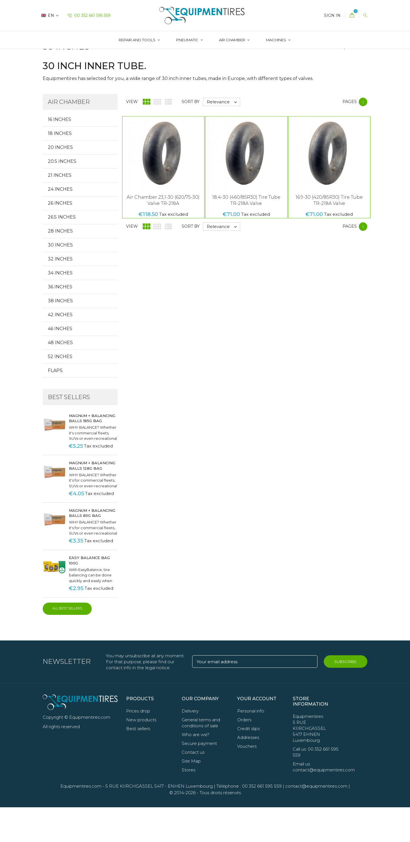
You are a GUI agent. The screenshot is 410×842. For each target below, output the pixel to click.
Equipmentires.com (80, 820)
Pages (350, 136)
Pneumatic (187, 40)
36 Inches (60, 321)
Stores (188, 804)
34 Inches (60, 307)
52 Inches (60, 391)
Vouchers (247, 781)
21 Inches (59, 209)
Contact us (193, 787)
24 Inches (60, 223)
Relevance (223, 136)
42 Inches (60, 349)
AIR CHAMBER (232, 40)
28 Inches (60, 265)
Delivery (190, 745)
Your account (256, 733)
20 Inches (60, 181)
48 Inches (60, 377)
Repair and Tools (137, 40)
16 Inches (59, 154)
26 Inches (60, 237)
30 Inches (60, 279)
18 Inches (60, 168)
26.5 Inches (62, 251)
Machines (276, 40)
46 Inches (60, 363)
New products (141, 754)
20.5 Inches (62, 195)
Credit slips (248, 763)
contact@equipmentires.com (316, 820)
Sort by (191, 136)
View (132, 136)
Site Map (191, 795)
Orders (244, 754)
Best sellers (138, 763)
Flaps (55, 405)
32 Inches (60, 293)
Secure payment (199, 778)
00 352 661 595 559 (89, 15)
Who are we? (195, 769)
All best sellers (67, 643)
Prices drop (138, 745)
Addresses (248, 772)
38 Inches (60, 335)
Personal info (250, 745)
